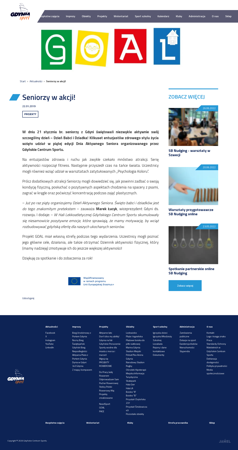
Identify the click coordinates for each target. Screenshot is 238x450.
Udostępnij (28, 298)
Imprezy (70, 16)
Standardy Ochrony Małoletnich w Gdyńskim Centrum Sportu (216, 349)
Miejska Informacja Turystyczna (135, 375)
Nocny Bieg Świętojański (78, 342)
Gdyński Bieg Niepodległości (79, 349)
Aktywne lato (105, 332)
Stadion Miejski (133, 351)
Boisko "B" (131, 395)
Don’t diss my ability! (109, 336)
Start (23, 81)
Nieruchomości (187, 347)
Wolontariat (121, 16)
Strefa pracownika (178, 422)
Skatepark (131, 380)
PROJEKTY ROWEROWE (105, 364)
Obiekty (86, 16)
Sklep (228, 16)
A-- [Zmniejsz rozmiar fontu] (131, 5)
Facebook (50, 332)
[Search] (228, 5)
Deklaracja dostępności (213, 360)
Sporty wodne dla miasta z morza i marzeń (108, 351)
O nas (215, 16)
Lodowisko (131, 332)
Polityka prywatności (217, 366)
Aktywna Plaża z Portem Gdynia (80, 356)
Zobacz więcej (185, 286)
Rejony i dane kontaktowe (160, 349)
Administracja (197, 16)
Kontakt (210, 332)
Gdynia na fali (105, 340)
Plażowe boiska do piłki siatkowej (135, 342)
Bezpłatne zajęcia (49, 16)
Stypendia (185, 351)
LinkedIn (49, 347)
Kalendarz (163, 16)
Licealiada (157, 344)
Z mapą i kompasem (82, 369)
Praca (209, 340)
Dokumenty (158, 355)
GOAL (102, 407)
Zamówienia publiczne (186, 334)
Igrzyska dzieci (160, 332)
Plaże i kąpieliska (134, 336)
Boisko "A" (131, 392)
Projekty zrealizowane (106, 395)
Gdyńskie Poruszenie (109, 344)
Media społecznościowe (215, 371)
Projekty (102, 16)
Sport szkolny (143, 16)
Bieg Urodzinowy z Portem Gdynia (81, 334)
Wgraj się (103, 358)
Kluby (179, 16)
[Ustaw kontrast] (147, 5)
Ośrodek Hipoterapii (136, 369)
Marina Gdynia (133, 347)
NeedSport (104, 404)
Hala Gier (130, 384)
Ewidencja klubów (189, 344)
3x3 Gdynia (77, 366)
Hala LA (129, 388)
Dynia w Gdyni (79, 362)
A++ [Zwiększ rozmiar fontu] (139, 5)
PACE (101, 411)
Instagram (50, 340)
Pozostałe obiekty (135, 414)
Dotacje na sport (188, 340)
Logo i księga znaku (216, 336)
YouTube (49, 344)
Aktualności (36, 81)
